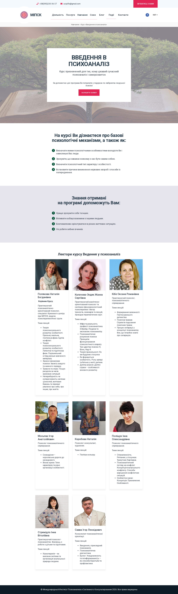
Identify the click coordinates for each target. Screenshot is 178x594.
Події (109, 15)
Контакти (119, 15)
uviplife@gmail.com (72, 4)
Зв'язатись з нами (145, 4)
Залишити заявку (89, 93)
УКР (154, 15)
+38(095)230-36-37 (48, 4)
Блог (101, 15)
